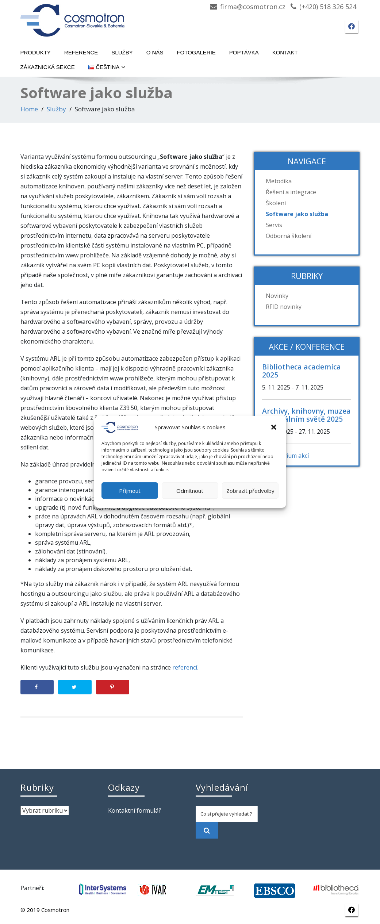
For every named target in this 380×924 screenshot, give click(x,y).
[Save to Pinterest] (112, 687)
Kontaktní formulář (134, 810)
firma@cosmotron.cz (252, 6)
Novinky (277, 295)
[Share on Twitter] (74, 687)
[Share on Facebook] (37, 687)
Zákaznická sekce (47, 67)
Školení (276, 203)
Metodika (279, 181)
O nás (155, 52)
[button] (274, 427)
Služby (122, 52)
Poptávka (244, 52)
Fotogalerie (196, 52)
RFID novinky (284, 306)
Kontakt (285, 52)
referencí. (185, 667)
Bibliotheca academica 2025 (301, 371)
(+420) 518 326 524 (327, 6)
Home (29, 109)
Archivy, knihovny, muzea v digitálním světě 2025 (306, 415)
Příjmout (130, 490)
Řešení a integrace (291, 192)
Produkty (35, 52)
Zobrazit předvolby (250, 490)
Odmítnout (189, 490)
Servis (274, 225)
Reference (81, 52)
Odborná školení (288, 235)
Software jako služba (297, 214)
